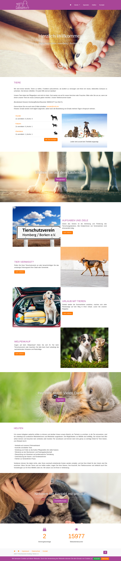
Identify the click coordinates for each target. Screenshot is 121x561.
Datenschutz (105, 558)
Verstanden (97, 558)
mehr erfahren (67, 232)
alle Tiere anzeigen (50, 139)
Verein (76, 5)
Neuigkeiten (60, 179)
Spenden (86, 5)
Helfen (94, 5)
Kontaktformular (60, 501)
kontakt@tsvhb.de (53, 106)
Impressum (25, 551)
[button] (65, 130)
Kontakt (101, 5)
